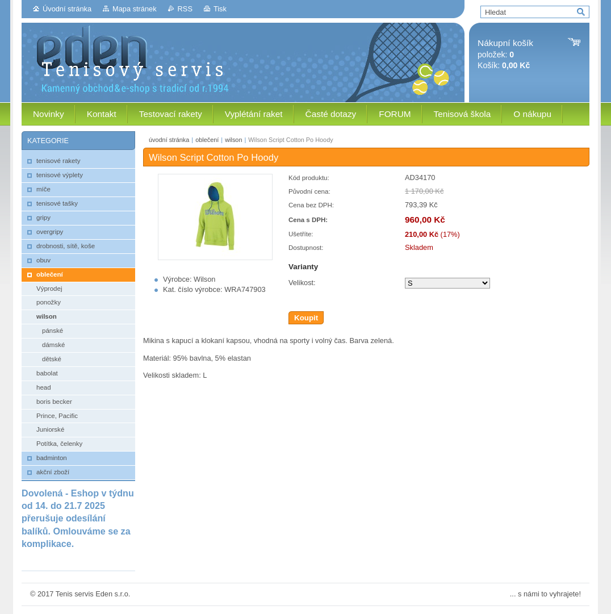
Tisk (220, 9)
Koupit (306, 318)
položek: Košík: (505, 54)
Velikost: (302, 282)
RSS (185, 9)
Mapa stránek (134, 9)
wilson (233, 139)
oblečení (207, 139)
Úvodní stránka (67, 9)
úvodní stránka (169, 139)
